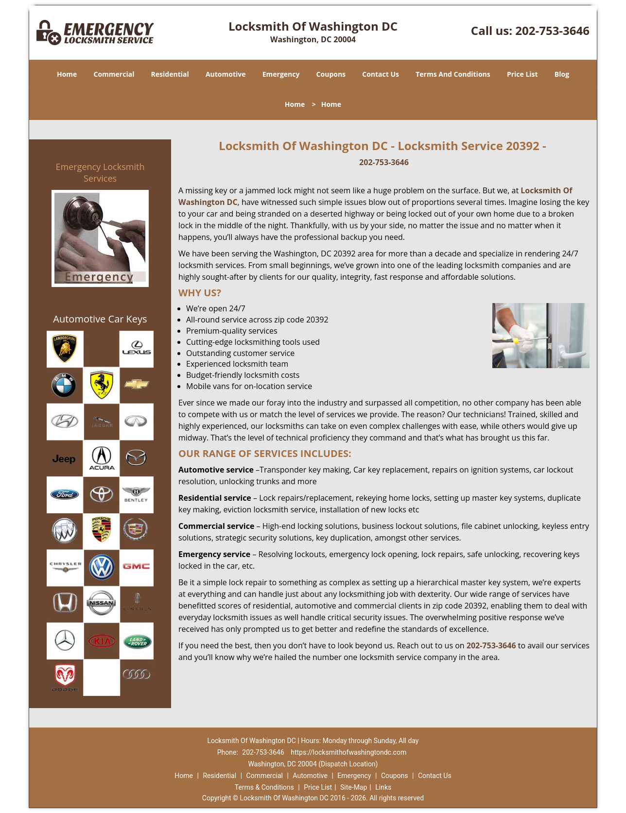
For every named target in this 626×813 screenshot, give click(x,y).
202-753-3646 (552, 30)
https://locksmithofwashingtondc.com (348, 752)
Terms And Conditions (453, 74)
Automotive (226, 74)
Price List (522, 74)
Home (67, 74)
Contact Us (380, 74)
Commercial (114, 74)
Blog (562, 74)
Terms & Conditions (264, 787)
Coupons (331, 74)
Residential (170, 74)
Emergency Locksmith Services (100, 172)
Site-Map (353, 787)
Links (383, 787)
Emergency (281, 74)
